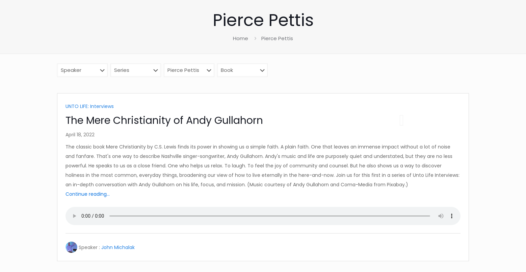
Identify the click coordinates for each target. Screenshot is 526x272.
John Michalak (118, 247)
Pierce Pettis (277, 38)
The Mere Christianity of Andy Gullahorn (164, 120)
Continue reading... (87, 194)
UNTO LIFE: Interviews (89, 106)
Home (240, 38)
